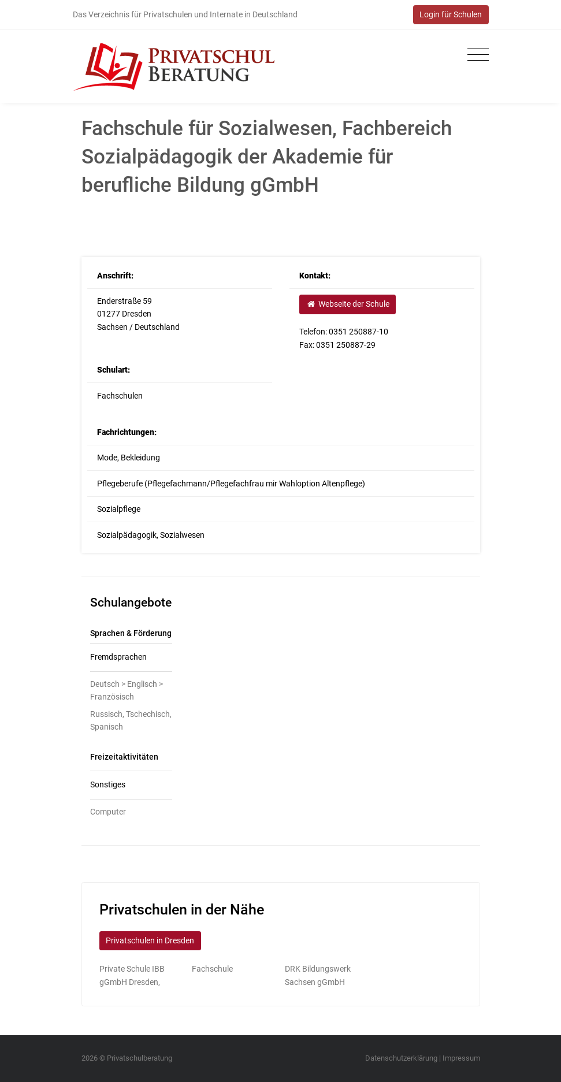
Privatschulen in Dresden (150, 940)
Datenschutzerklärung (401, 1058)
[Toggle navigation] (475, 55)
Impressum (461, 1058)
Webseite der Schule (347, 303)
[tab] (131, 657)
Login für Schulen (450, 14)
